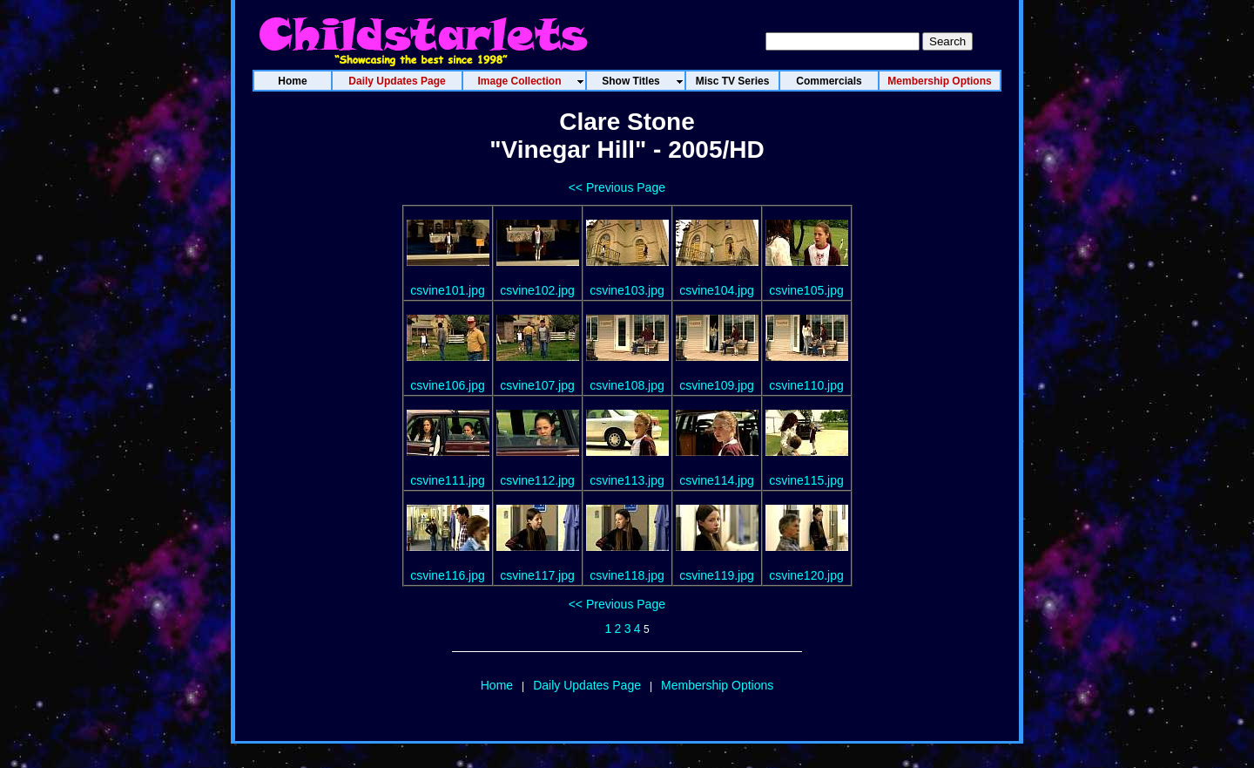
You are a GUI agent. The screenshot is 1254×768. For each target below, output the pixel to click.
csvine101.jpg (447, 290)
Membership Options (717, 685)
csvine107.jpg (537, 385)
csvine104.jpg (716, 290)
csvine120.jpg (806, 575)
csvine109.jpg (716, 385)
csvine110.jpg (806, 385)
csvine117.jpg (537, 575)
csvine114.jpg (716, 480)
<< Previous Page (617, 187)
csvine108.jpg (627, 385)
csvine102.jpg (537, 290)
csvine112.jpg (537, 480)
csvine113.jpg (627, 480)
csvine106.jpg (447, 385)
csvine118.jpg (627, 575)
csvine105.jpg (806, 290)
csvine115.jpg (806, 480)
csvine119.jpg (716, 575)
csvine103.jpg (627, 290)
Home (497, 685)
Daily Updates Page (587, 685)
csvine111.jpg (447, 480)
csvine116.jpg (447, 575)
